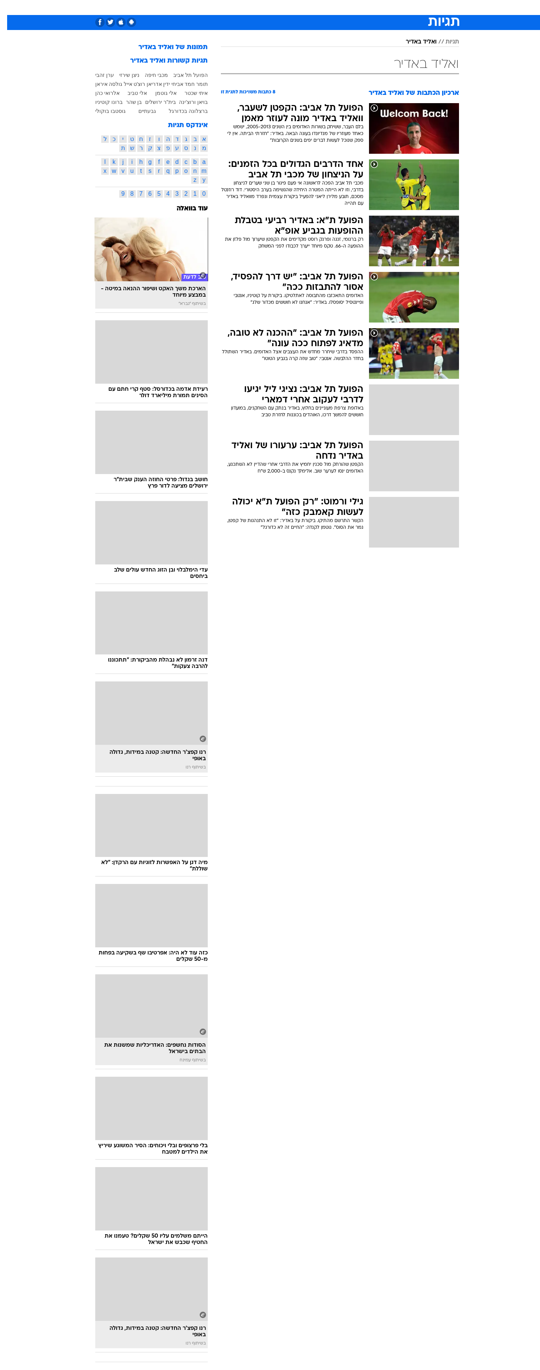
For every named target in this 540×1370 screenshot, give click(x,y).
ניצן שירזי (122, 75)
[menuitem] (412, 7)
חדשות (417, 7)
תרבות (338, 7)
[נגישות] (10, 7)
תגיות (445, 42)
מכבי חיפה (149, 75)
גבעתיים (140, 111)
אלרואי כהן (100, 93)
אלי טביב (130, 93)
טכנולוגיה (197, 7)
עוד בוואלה (185, 209)
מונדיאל (365, 7)
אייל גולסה (113, 84)
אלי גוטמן (159, 93)
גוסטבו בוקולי (103, 111)
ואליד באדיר (414, 42)
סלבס (315, 7)
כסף (294, 7)
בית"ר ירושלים (153, 102)
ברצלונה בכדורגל (181, 111)
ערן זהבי (97, 75)
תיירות (226, 7)
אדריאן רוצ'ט (140, 84)
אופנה (170, 7)
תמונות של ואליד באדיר (166, 47)
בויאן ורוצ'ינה (186, 102)
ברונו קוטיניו (102, 102)
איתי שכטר (189, 93)
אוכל (274, 7)
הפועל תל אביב (183, 75)
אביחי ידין (166, 84)
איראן (94, 84)
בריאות (251, 7)
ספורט (391, 7)
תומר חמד (189, 84)
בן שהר (127, 102)
